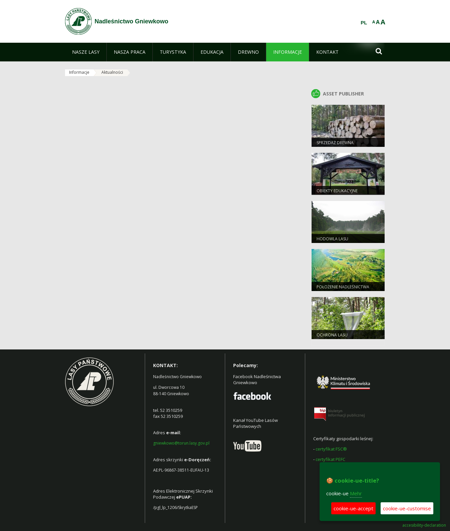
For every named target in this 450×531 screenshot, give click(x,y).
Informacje (79, 72)
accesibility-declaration (424, 525)
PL (364, 22)
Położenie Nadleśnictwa (343, 287)
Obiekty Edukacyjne (337, 191)
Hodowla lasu (332, 239)
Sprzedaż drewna (335, 143)
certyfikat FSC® (331, 449)
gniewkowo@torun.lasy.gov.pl (181, 443)
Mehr (356, 493)
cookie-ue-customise (407, 508)
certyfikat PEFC (330, 459)
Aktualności (112, 72)
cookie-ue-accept (353, 508)
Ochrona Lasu (332, 335)
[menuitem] (85, 52)
